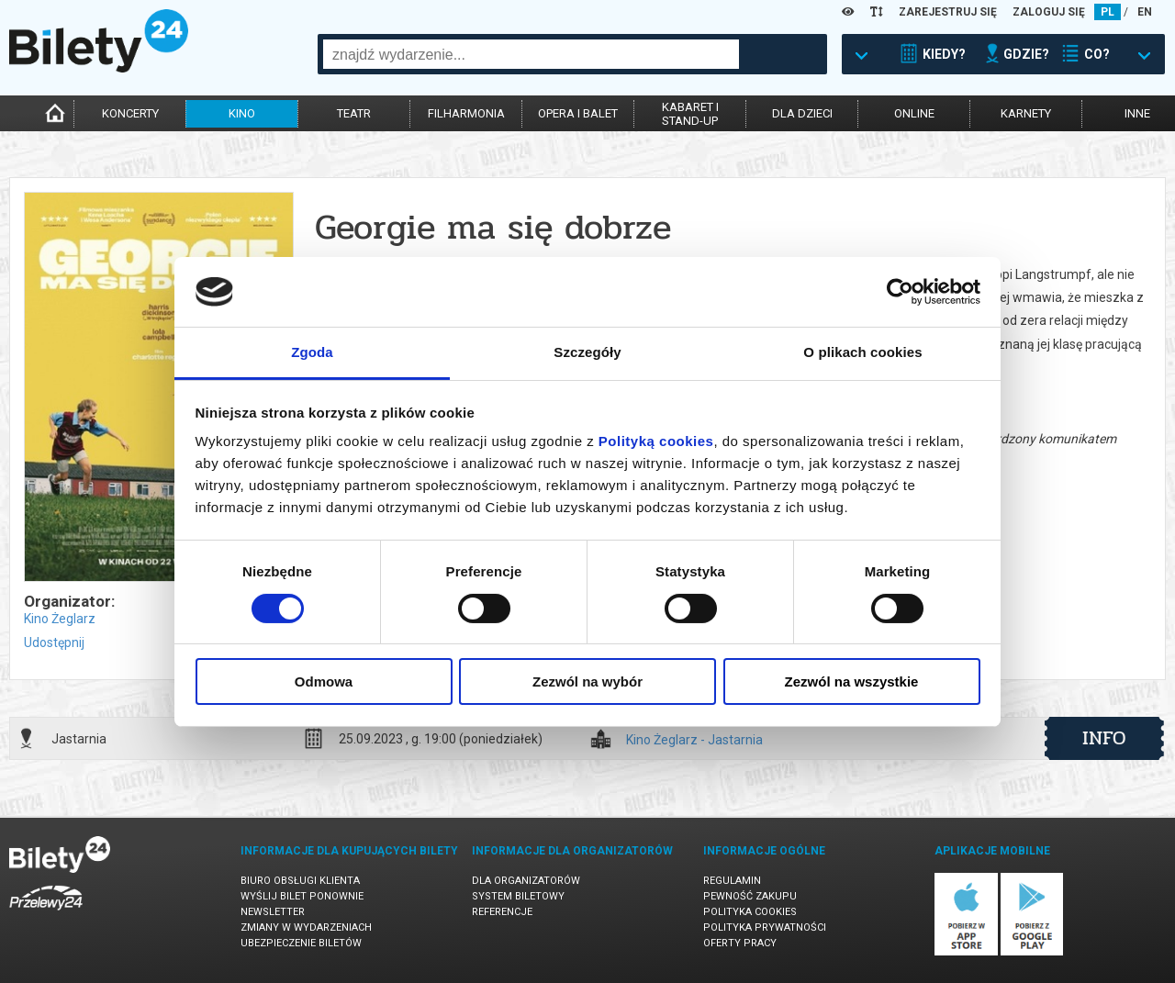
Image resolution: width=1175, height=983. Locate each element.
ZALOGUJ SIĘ (1049, 12)
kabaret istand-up (690, 114)
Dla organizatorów (526, 881)
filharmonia (466, 113)
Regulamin (732, 881)
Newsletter (273, 912)
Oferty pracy (740, 943)
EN (1144, 12)
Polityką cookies (656, 441)
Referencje (502, 912)
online (914, 113)
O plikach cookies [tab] (862, 352)
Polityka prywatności (764, 927)
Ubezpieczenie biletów (301, 943)
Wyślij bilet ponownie (302, 896)
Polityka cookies (750, 912)
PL (1107, 12)
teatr (354, 113)
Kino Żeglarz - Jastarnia (694, 740)
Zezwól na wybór (587, 681)
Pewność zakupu (750, 896)
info (1104, 738)
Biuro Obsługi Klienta (300, 881)
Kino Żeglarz (59, 618)
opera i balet (578, 113)
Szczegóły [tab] (587, 352)
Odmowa (323, 681)
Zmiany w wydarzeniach (306, 927)
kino (242, 113)
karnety (1026, 113)
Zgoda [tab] (312, 352)
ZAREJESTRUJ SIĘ (948, 12)
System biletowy (518, 896)
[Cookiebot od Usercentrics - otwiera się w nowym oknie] (900, 292)
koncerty (130, 113)
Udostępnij (54, 642)
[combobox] (531, 54)
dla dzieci (802, 113)
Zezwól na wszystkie (852, 681)
